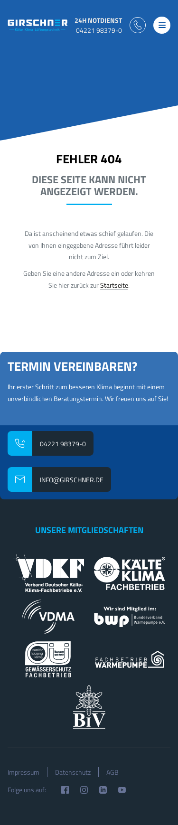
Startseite (114, 285)
